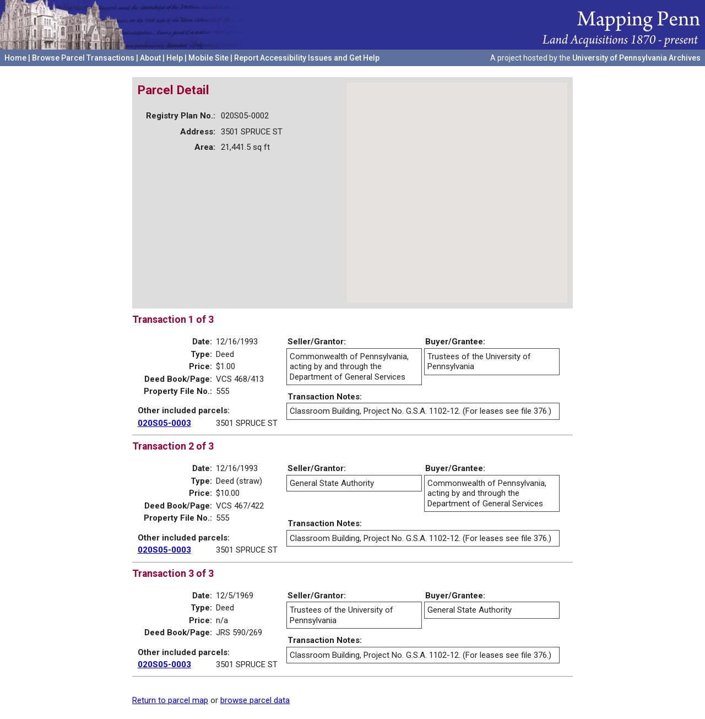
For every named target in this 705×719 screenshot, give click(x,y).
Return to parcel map (170, 700)
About (150, 57)
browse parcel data (255, 700)
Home (15, 57)
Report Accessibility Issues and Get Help (306, 57)
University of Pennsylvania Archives (636, 57)
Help (174, 57)
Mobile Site (208, 57)
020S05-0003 (164, 423)
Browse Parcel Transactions (83, 57)
